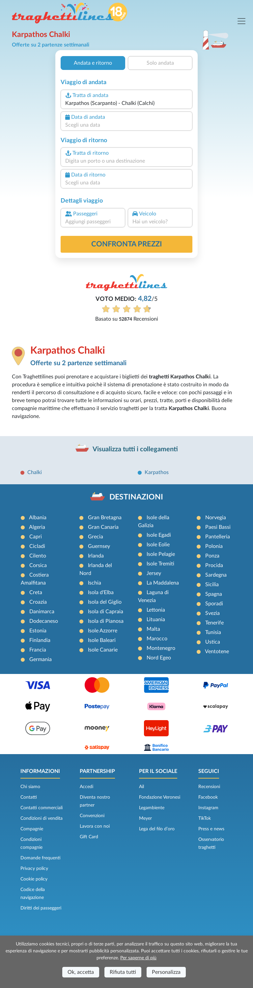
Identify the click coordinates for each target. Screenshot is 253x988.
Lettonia (156, 610)
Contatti (28, 797)
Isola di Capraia (105, 611)
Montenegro (161, 648)
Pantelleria (217, 536)
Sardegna (216, 575)
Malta (153, 629)
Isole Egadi (159, 535)
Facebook (208, 797)
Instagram (208, 808)
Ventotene (217, 651)
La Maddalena (163, 583)
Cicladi (37, 546)
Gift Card (89, 837)
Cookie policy (33, 879)
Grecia (95, 536)
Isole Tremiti (160, 563)
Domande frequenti (40, 858)
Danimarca (41, 611)
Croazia (38, 602)
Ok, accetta (81, 972)
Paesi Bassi (218, 527)
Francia (37, 650)
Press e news (211, 829)
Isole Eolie (158, 544)
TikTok (204, 818)
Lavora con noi (95, 826)
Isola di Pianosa (106, 621)
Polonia (214, 546)
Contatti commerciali (41, 808)
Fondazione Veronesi (159, 797)
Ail (141, 786)
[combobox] (126, 103)
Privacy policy (34, 868)
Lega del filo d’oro (157, 829)
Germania (40, 659)
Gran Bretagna (105, 517)
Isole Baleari (102, 640)
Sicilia (212, 584)
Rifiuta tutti (123, 972)
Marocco (157, 638)
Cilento (37, 555)
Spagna (213, 594)
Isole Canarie (103, 650)
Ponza (212, 555)
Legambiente (151, 808)
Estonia (37, 630)
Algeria (37, 527)
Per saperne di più (138, 958)
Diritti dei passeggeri (40, 908)
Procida (214, 565)
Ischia (94, 583)
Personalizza (166, 972)
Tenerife (214, 622)
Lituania (156, 619)
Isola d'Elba (101, 592)
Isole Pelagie (161, 554)
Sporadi (214, 603)
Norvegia (215, 517)
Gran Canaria (103, 527)
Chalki (34, 472)
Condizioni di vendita (41, 818)
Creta (35, 592)
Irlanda (96, 555)
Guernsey (99, 546)
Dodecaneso (43, 621)
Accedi (86, 786)
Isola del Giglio (105, 602)
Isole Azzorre (102, 630)
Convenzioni (92, 815)
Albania (37, 517)
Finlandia (39, 640)
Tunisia (213, 632)
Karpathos (157, 472)
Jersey (154, 573)
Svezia (212, 613)
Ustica (212, 642)
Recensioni (209, 786)
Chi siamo (30, 786)
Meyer (145, 818)
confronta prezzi (126, 244)
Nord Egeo (159, 657)
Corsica (38, 565)
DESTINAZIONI (136, 497)
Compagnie (31, 829)
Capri (35, 536)
